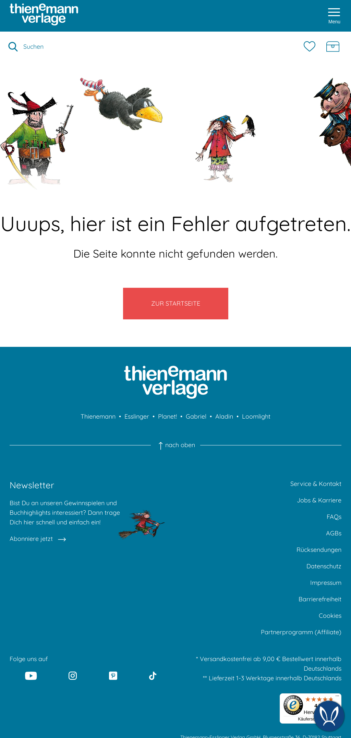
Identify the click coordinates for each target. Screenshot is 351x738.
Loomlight (256, 416)
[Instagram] (73, 675)
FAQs (334, 517)
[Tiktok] (152, 675)
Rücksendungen (318, 550)
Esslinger (136, 416)
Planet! (167, 416)
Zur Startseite (175, 303)
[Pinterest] (113, 675)
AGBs (333, 533)
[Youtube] (30, 675)
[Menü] (337, 697)
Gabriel (196, 416)
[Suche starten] (13, 47)
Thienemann (98, 416)
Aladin (224, 416)
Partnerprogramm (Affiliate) (301, 632)
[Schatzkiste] (333, 46)
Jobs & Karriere (319, 500)
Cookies (330, 616)
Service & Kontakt (315, 484)
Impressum (325, 583)
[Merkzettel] (311, 46)
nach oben (175, 445)
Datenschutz (323, 566)
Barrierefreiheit (320, 599)
